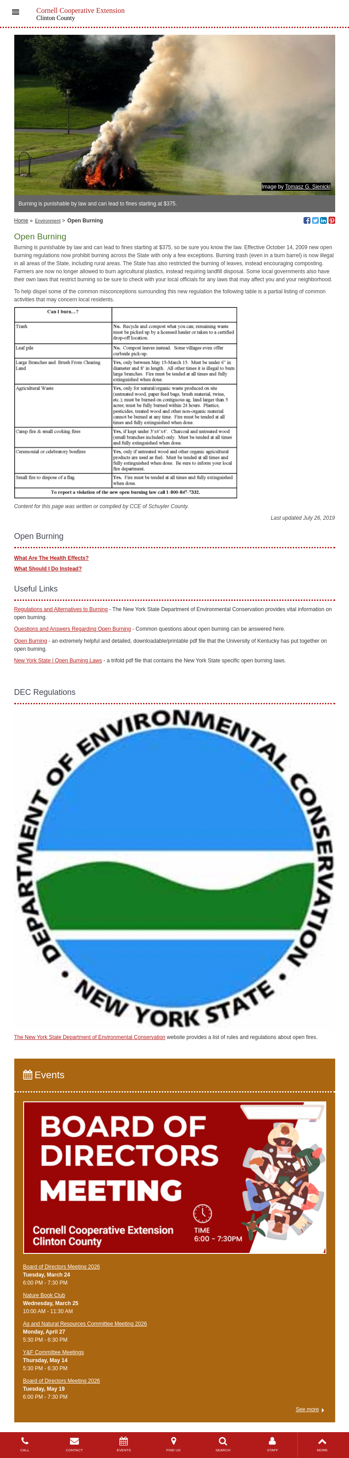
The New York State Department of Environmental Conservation (90, 1037)
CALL (24, 1444)
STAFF (272, 1444)
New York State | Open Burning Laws (58, 660)
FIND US (173, 1444)
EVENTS (123, 1444)
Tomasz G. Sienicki (307, 187)
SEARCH (223, 1444)
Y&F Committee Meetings (53, 1352)
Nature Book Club (44, 1295)
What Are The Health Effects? (51, 558)
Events (44, 1074)
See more (307, 1409)
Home (21, 221)
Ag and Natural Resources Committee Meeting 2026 (85, 1324)
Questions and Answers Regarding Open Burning (72, 629)
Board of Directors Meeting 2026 (61, 1267)
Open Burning (30, 641)
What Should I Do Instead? (48, 569)
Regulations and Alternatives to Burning (61, 609)
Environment (48, 220)
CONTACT (74, 1444)
